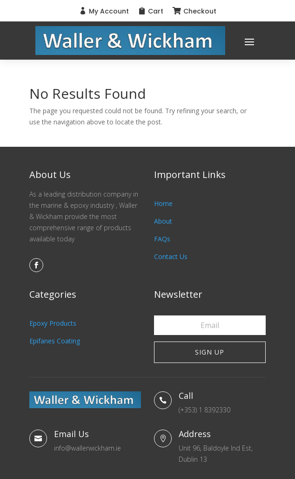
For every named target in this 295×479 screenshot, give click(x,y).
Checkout (199, 11)
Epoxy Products (52, 323)
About (163, 221)
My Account (109, 11)
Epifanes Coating (54, 340)
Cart (155, 11)
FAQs (162, 238)
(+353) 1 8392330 (204, 409)
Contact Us (171, 256)
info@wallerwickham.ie (87, 448)
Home (163, 203)
